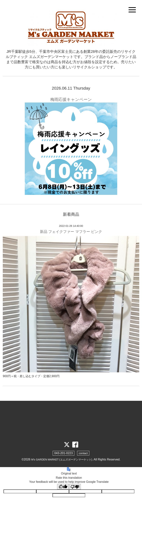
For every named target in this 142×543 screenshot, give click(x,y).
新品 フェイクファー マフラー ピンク (71, 232)
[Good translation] (63, 487)
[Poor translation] (75, 487)
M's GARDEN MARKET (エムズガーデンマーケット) (61, 459)
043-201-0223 (63, 453)
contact (83, 453)
